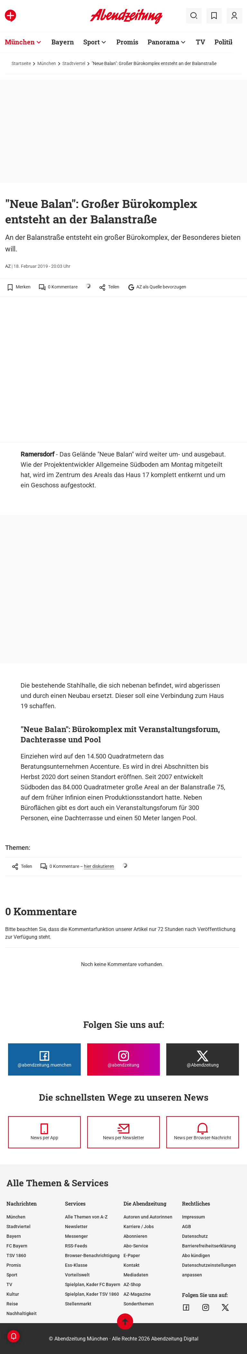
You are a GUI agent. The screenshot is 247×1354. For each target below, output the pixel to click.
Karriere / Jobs (139, 1226)
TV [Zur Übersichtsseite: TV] (200, 42)
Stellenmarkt (78, 1303)
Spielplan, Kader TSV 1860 (92, 1294)
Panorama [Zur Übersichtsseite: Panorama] (163, 42)
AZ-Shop (132, 1284)
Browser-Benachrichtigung (92, 1255)
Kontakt (132, 1265)
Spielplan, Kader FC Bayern (92, 1284)
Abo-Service (136, 1245)
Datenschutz (195, 1236)
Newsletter (76, 1226)
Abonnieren (135, 1236)
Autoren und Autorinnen (148, 1216)
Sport (11, 1274)
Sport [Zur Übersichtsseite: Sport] (91, 42)
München (46, 63)
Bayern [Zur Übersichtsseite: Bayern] (62, 42)
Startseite (21, 63)
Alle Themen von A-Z (86, 1216)
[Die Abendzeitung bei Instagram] (123, 1059)
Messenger (76, 1236)
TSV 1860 (16, 1255)
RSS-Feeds (76, 1245)
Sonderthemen (139, 1303)
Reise (12, 1303)
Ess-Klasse (76, 1265)
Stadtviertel (73, 63)
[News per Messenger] (44, 1132)
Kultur (12, 1294)
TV (9, 1284)
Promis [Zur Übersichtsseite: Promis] (127, 42)
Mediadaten (136, 1274)
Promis (13, 1265)
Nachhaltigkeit (21, 1313)
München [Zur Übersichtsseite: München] (20, 42)
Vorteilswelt (77, 1274)
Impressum (193, 1216)
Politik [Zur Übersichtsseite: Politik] (224, 42)
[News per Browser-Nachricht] (202, 1132)
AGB (186, 1226)
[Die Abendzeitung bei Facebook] (44, 1059)
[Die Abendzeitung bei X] (202, 1059)
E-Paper (132, 1255)
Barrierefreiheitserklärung (209, 1245)
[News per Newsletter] (123, 1132)
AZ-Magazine (137, 1294)
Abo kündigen (196, 1255)
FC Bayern (16, 1245)
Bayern (13, 1236)
